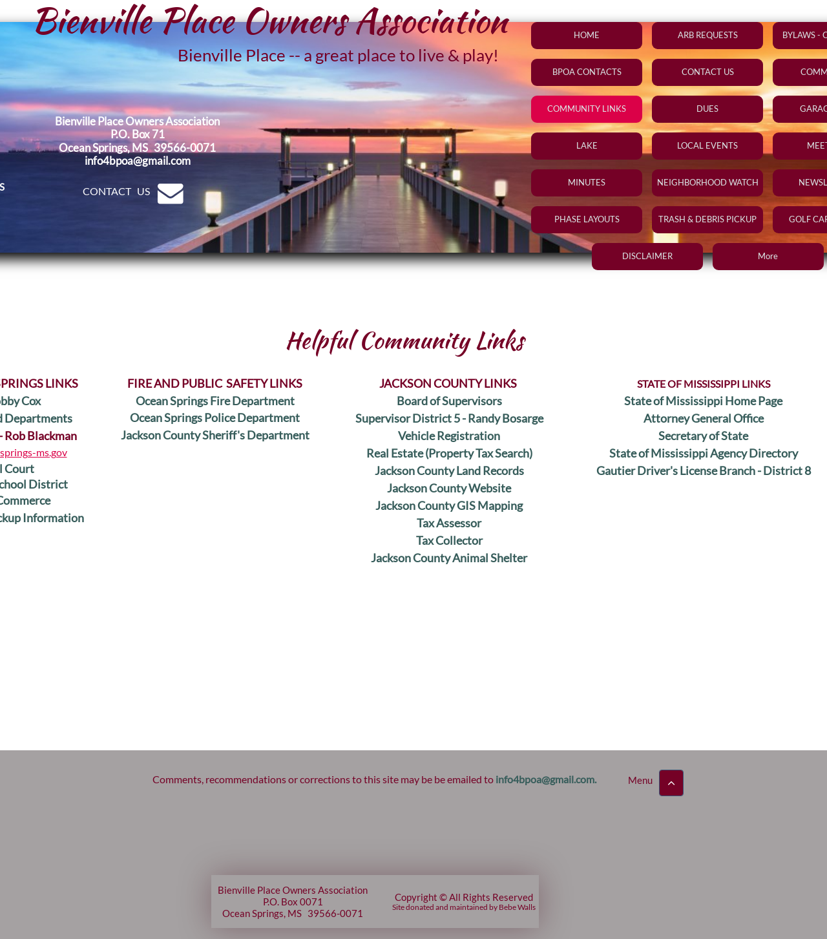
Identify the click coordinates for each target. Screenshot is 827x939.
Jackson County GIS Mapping (449, 505)
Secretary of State (703, 435)
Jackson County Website (449, 488)
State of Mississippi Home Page (703, 401)
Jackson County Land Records (449, 470)
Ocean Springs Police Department (215, 417)
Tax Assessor (449, 523)
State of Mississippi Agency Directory (703, 453)
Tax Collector (449, 540)
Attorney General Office (704, 418)
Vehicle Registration (449, 435)
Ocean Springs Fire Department (215, 401)
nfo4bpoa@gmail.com (546, 779)
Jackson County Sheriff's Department (215, 435)
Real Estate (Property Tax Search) (449, 453)
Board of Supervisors (449, 401)
